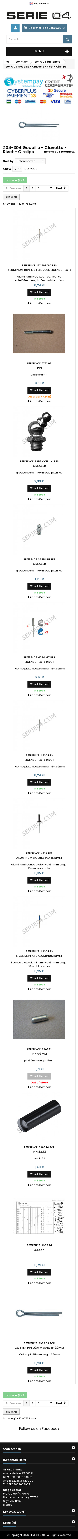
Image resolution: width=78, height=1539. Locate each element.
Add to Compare (40, 303)
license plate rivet (39, 662)
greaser (39, 466)
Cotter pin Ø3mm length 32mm (39, 1348)
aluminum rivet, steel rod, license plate (39, 270)
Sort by (8, 161)
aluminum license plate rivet (39, 858)
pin (39, 368)
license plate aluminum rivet (39, 956)
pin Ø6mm (39, 1054)
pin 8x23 (39, 1152)
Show (7, 169)
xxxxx (39, 1250)
